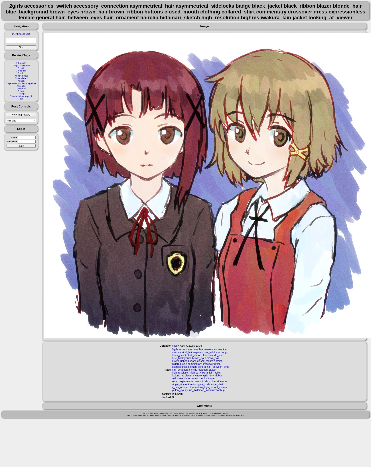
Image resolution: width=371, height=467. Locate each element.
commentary (195, 363)
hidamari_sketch (207, 369)
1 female (22, 63)
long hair (22, 70)
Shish (180, 413)
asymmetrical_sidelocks (206, 352)
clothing (218, 361)
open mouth (22, 76)
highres (194, 372)
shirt (201, 381)
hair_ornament (180, 369)
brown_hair (213, 358)
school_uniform (206, 378)
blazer (205, 355)
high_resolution (180, 372)
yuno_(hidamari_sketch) (200, 390)
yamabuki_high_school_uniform (210, 387)
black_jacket (179, 355)
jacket (217, 372)
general (202, 366)
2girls (175, 349)
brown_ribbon (179, 361)
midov (175, 345)
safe (194, 378)
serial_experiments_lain (185, 381)
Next (27, 34)
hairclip (193, 369)
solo (22, 73)
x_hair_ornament (181, 387)
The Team (189, 413)
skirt (22, 68)
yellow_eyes (179, 390)
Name (14, 137)
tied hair (22, 88)
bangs (22, 93)
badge (224, 352)
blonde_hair (216, 355)
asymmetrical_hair (182, 352)
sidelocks (222, 381)
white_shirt (217, 384)
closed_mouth (205, 361)
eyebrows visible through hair (22, 83)
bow (22, 91)
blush (22, 81)
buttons (192, 361)
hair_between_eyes (218, 366)
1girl (22, 98)
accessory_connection (214, 349)
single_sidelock (180, 384)
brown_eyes (199, 358)
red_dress (177, 378)
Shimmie (172, 413)
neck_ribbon (215, 375)
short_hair (210, 381)
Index (21, 34)
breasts (21, 86)
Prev (14, 34)
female (193, 366)
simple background (22, 65)
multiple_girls (200, 375)
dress (217, 363)
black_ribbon (194, 355)
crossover (208, 363)
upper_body (203, 384)
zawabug (219, 390)
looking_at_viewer (182, 375)
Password (12, 141)
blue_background (181, 358)
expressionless (180, 366)
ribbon (187, 378)
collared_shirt (179, 363)
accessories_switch (190, 349)
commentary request (22, 96)
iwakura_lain (206, 372)
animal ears (21, 78)
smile (193, 384)
